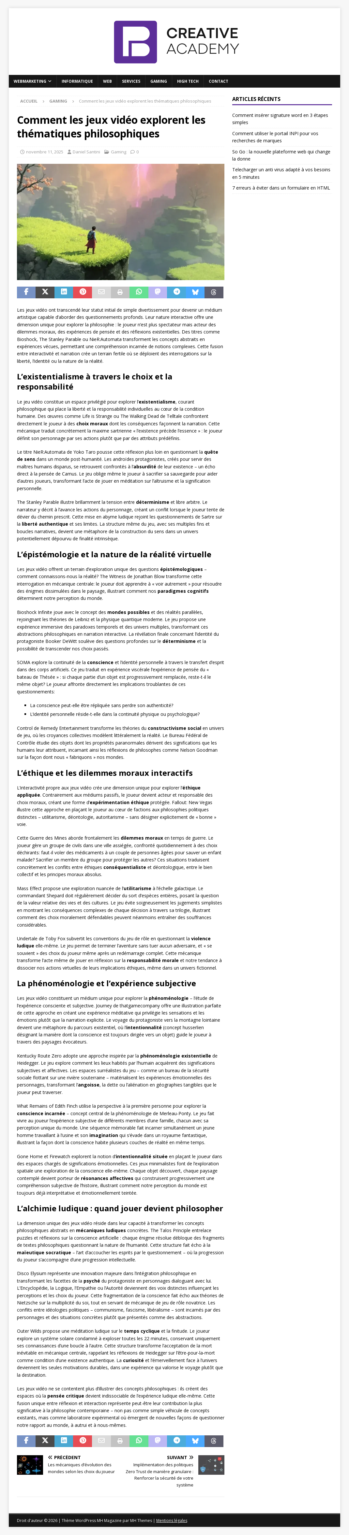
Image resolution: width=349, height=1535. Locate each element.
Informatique (77, 81)
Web (107, 81)
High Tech (188, 81)
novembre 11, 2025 (44, 152)
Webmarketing (30, 81)
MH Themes (141, 1520)
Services (131, 81)
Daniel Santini (86, 152)
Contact (218, 81)
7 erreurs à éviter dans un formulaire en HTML (281, 188)
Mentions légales (171, 1520)
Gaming (158, 81)
